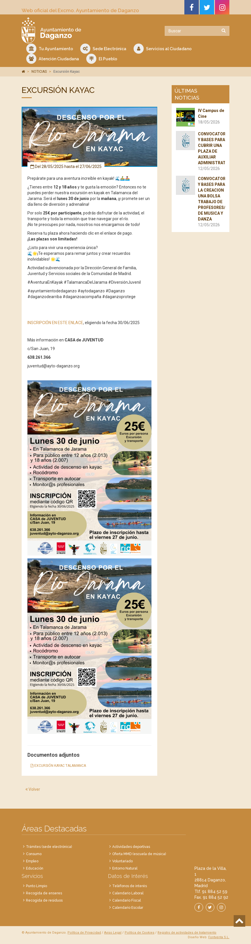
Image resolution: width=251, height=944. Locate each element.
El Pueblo (101, 59)
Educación (34, 868)
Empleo (32, 861)
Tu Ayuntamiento (49, 49)
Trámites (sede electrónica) (49, 847)
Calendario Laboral (127, 893)
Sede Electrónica (103, 49)
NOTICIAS (39, 72)
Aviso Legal (112, 932)
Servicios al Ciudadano (163, 49)
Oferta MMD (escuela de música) (139, 854)
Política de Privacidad (84, 932)
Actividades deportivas (131, 847)
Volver (32, 789)
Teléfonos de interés (129, 886)
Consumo (34, 854)
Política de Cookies (139, 932)
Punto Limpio (36, 886)
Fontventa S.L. (218, 937)
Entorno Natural (124, 868)
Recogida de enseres (44, 893)
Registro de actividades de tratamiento (187, 932)
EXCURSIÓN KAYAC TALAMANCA (58, 766)
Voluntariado (122, 861)
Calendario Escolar (127, 908)
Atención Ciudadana (52, 59)
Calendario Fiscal (126, 900)
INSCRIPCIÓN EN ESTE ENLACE (55, 322)
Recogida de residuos (44, 900)
